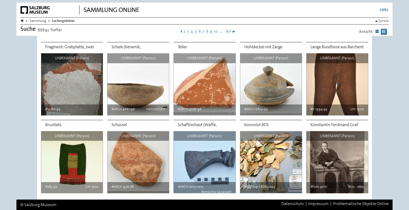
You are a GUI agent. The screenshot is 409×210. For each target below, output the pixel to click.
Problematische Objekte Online (361, 204)
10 (216, 31)
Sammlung (37, 21)
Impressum (318, 204)
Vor (228, 31)
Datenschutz (292, 204)
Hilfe (384, 10)
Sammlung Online (111, 10)
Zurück (383, 21)
